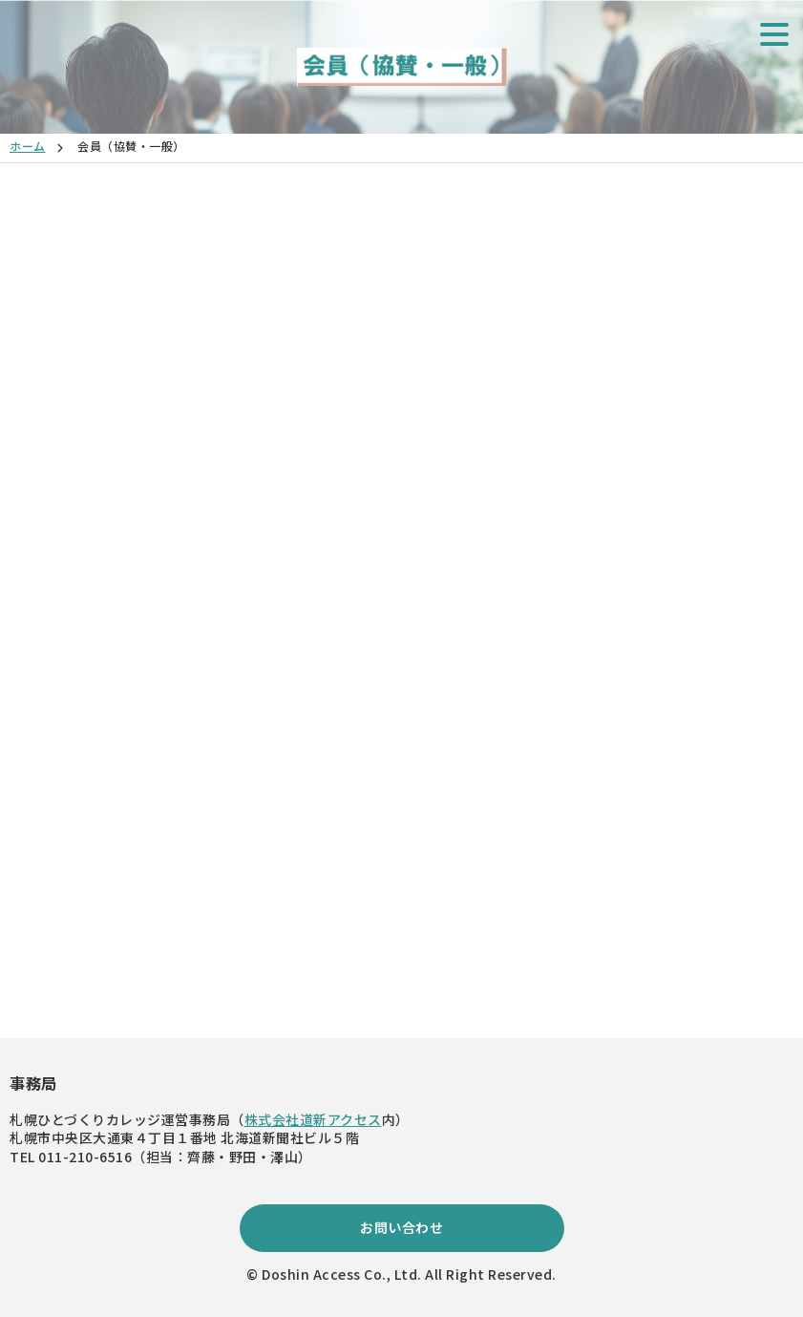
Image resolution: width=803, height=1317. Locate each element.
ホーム (28, 146)
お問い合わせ (401, 1227)
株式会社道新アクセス (313, 1119)
